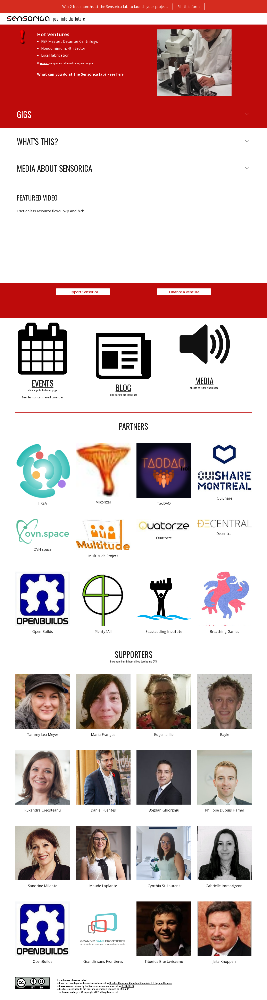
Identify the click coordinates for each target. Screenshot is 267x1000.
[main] (93, 54)
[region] (133, 6)
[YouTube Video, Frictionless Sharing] (194, 226)
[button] (247, 114)
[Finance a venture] (184, 292)
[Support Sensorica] (83, 292)
